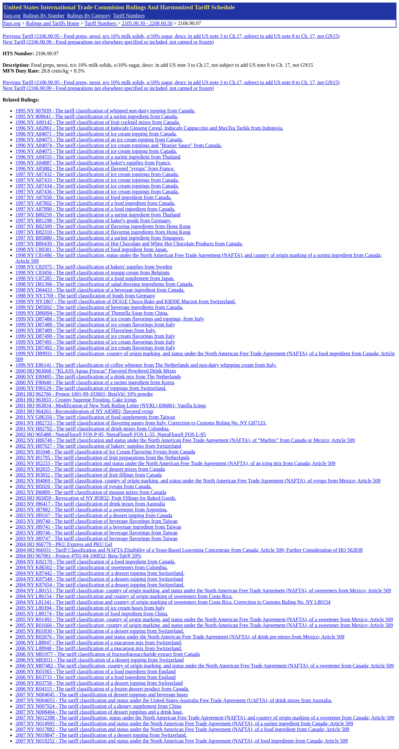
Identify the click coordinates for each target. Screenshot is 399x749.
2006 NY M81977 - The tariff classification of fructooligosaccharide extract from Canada (107, 654)
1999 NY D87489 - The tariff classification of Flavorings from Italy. (85, 330)
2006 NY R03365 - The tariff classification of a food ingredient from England (95, 671)
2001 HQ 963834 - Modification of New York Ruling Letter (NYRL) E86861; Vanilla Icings (110, 405)
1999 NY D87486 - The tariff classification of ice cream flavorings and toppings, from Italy (109, 319)
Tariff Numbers (129, 15)
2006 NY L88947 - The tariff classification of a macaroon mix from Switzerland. (98, 642)
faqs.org (12, 15)
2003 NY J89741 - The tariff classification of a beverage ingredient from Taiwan (98, 527)
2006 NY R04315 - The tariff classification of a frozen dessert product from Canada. (102, 689)
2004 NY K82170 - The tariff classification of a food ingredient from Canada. (95, 561)
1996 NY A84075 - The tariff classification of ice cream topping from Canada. (96, 151)
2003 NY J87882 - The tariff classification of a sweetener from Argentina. (91, 509)
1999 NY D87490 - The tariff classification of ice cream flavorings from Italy (95, 336)
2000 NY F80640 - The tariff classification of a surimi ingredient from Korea (94, 382)
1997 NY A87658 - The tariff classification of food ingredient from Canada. (93, 197)
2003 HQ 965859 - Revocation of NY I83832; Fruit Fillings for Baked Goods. (95, 498)
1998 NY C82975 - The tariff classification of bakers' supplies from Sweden (93, 266)
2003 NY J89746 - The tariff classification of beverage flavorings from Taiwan (96, 532)
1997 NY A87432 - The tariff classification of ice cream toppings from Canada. (97, 174)
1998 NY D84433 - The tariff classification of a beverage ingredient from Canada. (100, 290)
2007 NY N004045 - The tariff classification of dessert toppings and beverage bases (101, 694)
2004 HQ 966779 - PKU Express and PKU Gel (63, 544)
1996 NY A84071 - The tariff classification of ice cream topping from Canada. (96, 134)
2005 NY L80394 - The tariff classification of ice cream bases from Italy (90, 608)
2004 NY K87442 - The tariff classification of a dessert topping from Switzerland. (99, 573)
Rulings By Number (44, 15)
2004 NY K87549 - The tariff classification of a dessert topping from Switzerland (99, 579)
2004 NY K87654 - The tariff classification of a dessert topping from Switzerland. (99, 584)
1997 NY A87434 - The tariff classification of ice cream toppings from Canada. (97, 186)
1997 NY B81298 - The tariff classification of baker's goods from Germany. (93, 220)
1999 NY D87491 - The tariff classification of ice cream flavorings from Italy (95, 342)
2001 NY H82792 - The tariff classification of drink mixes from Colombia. (92, 428)
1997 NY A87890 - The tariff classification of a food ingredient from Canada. (95, 209)
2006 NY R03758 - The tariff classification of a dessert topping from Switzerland (99, 683)
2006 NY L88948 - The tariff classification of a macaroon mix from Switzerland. (98, 648)
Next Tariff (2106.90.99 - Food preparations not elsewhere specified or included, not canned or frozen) (108, 42)
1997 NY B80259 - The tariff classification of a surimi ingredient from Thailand (97, 214)
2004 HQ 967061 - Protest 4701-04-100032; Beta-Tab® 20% (78, 556)
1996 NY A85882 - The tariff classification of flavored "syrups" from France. (95, 168)
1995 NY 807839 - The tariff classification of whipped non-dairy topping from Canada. (105, 110)
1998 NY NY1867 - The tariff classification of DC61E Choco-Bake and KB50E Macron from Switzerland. (125, 301)
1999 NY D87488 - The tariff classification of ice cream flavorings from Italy (95, 324)
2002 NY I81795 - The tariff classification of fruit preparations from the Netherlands (102, 457)
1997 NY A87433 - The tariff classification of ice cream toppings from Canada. (97, 180)
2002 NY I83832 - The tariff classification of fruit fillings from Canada (88, 475)
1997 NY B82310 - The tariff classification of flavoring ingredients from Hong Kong (102, 232)
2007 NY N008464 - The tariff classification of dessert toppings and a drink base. (99, 712)
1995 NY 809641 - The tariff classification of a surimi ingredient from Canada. (96, 116)
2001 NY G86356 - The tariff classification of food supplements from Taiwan (95, 417)
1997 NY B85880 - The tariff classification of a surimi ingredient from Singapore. (99, 238)
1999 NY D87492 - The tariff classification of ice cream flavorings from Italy (95, 347)
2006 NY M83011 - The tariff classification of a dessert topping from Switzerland (99, 660)
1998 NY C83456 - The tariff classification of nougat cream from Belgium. (92, 272)
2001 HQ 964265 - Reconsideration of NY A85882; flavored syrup (84, 411)
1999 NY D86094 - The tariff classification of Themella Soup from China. (91, 313)
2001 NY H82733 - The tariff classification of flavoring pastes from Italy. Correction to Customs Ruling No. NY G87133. (141, 423)
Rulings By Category (89, 15)
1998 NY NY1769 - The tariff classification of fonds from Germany (85, 295)
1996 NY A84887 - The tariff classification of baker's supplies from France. (93, 162)
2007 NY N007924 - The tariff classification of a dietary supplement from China (98, 706)
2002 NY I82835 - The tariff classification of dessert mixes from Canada (90, 469)
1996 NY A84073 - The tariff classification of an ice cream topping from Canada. (99, 139)
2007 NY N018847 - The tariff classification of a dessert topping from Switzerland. (101, 735)
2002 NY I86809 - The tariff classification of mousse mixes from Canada (90, 492)
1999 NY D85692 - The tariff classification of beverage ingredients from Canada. (99, 307)
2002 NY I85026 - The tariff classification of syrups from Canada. (83, 486)
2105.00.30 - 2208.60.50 (147, 23)
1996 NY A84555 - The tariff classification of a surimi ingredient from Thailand (97, 157)
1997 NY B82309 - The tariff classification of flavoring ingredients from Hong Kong (102, 226)
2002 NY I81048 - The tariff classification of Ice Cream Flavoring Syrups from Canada (105, 451)
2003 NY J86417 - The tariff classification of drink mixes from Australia (90, 504)
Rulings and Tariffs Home (52, 23)
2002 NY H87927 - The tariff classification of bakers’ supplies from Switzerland (98, 446)
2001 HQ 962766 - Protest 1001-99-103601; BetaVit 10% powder (84, 394)
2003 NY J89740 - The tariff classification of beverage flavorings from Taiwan (96, 521)
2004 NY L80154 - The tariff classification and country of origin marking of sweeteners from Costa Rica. (124, 596)
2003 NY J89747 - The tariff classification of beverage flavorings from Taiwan (96, 538)
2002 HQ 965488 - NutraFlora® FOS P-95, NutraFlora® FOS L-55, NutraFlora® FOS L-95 (110, 434)
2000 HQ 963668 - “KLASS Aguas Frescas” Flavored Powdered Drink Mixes (95, 371)
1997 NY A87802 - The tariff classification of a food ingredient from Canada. (95, 203)
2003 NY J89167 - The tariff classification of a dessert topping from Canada (93, 515)
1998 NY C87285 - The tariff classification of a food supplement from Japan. (94, 278)
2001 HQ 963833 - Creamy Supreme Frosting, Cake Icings (76, 399)
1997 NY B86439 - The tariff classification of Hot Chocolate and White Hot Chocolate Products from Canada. (129, 243)
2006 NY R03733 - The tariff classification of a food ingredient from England (95, 677)
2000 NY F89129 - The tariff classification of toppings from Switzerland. (90, 388)
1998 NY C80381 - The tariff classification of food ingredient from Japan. (91, 249)
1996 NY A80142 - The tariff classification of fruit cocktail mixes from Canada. (97, 122)
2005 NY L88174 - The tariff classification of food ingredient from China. (91, 613)
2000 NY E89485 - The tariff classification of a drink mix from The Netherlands (98, 376)
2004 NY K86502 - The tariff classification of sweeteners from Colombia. (91, 567)
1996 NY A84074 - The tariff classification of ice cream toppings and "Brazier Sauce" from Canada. (118, 145)
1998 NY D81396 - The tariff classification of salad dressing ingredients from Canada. (104, 284)
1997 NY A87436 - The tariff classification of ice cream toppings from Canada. (97, 191)
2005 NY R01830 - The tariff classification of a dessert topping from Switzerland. (99, 631)
